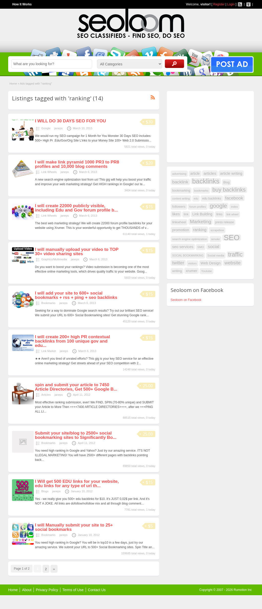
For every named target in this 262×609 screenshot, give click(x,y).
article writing (231, 173)
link (186, 214)
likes (176, 214)
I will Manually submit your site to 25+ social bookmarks (74, 527)
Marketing (200, 221)
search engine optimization (189, 239)
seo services (182, 247)
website (232, 262)
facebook (234, 198)
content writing (181, 198)
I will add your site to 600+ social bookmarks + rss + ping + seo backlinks (76, 295)
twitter (178, 262)
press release (224, 222)
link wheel (232, 214)
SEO (232, 238)
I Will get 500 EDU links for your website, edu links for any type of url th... (77, 483)
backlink (180, 181)
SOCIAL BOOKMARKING (187, 255)
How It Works (22, 4)
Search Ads (174, 63)
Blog (226, 182)
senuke (215, 239)
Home (13, 83)
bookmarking (181, 190)
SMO (200, 247)
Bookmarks (48, 303)
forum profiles (197, 206)
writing (177, 271)
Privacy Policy (47, 590)
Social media (216, 255)
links (219, 214)
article (195, 173)
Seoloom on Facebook (186, 300)
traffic (235, 254)
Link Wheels (49, 171)
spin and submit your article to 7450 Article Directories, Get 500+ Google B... (76, 387)
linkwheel (179, 222)
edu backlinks (211, 198)
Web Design (211, 263)
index (234, 206)
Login (231, 4)
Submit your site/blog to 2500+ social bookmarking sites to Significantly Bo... (75, 435)
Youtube (206, 271)
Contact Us (97, 590)
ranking (200, 229)
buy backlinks (229, 190)
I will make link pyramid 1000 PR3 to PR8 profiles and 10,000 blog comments (77, 164)
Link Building (202, 214)
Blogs (45, 491)
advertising (179, 173)
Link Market (48, 351)
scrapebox (217, 230)
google (218, 206)
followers (178, 206)
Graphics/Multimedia (54, 259)
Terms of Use (72, 590)
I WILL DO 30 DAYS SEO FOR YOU (70, 121)
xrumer (191, 271)
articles (210, 173)
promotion (180, 230)
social (213, 246)
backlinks (206, 181)
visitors (192, 263)
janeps (58, 128)
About (26, 590)
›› (54, 569)
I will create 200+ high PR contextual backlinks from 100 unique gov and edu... (72, 341)
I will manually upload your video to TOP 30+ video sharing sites (76, 251)
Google (45, 128)
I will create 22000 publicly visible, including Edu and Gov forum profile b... (76, 208)
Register (219, 4)
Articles (46, 394)
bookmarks (201, 190)
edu (196, 198)
